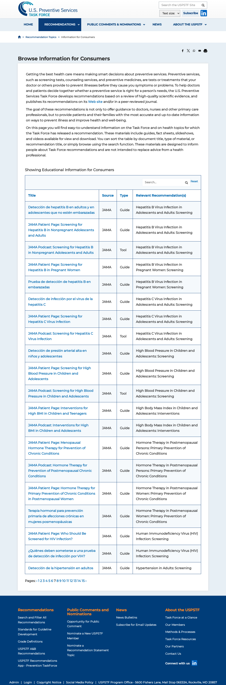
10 (64, 581)
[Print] (205, 51)
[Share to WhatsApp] (194, 51)
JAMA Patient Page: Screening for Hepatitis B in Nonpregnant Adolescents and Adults (61, 230)
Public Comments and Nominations (88, 612)
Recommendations (59, 24)
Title (32, 195)
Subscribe (190, 13)
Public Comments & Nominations (114, 24)
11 (68, 581)
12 (72, 581)
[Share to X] (188, 51)
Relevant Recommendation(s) (161, 195)
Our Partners (174, 646)
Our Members (175, 625)
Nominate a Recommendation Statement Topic (88, 650)
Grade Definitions (30, 641)
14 (79, 581)
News (157, 24)
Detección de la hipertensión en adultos (60, 568)
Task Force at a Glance (181, 617)
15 (83, 581)
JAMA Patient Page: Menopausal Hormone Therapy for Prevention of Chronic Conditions (56, 448)
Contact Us (173, 653)
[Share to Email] (200, 51)
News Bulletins (126, 617)
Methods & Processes (180, 632)
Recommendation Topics (41, 37)
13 (75, 581)
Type (124, 195)
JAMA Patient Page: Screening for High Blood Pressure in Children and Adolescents (59, 373)
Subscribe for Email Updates (136, 625)
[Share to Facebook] (183, 51)
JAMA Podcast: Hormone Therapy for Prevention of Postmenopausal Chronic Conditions (60, 470)
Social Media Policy (79, 682)
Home (28, 24)
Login (28, 682)
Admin (14, 682)
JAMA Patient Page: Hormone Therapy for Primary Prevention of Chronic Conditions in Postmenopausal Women (61, 493)
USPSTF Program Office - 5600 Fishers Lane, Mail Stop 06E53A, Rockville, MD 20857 (157, 682)
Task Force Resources (180, 639)
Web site (95, 102)
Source (108, 195)
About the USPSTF (187, 24)
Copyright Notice (49, 682)
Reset (194, 181)
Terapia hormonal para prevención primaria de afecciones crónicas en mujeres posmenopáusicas (56, 516)
